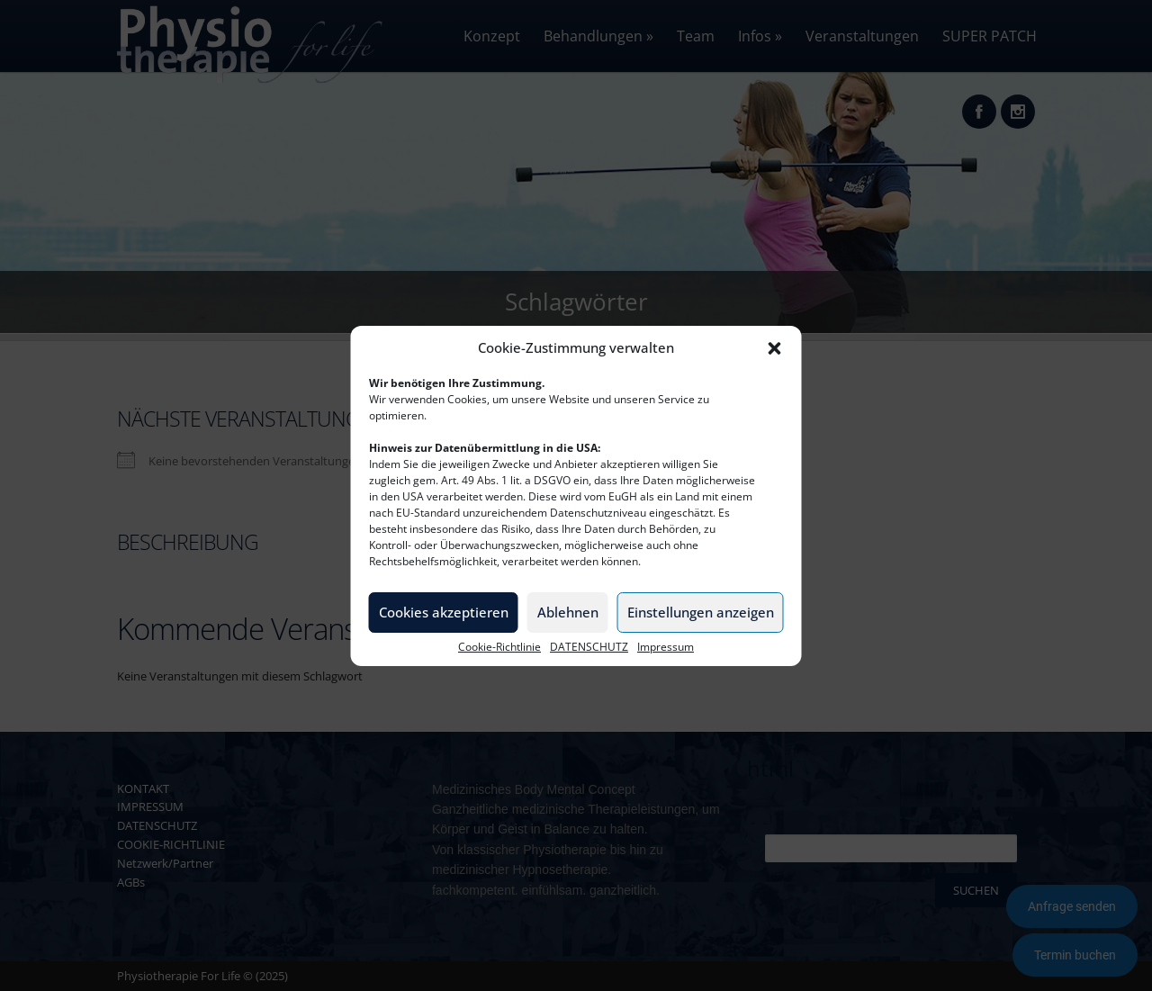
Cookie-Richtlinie (499, 647)
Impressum (665, 647)
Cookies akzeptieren (443, 612)
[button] (775, 348)
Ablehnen (567, 612)
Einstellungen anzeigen (700, 612)
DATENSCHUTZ (589, 647)
